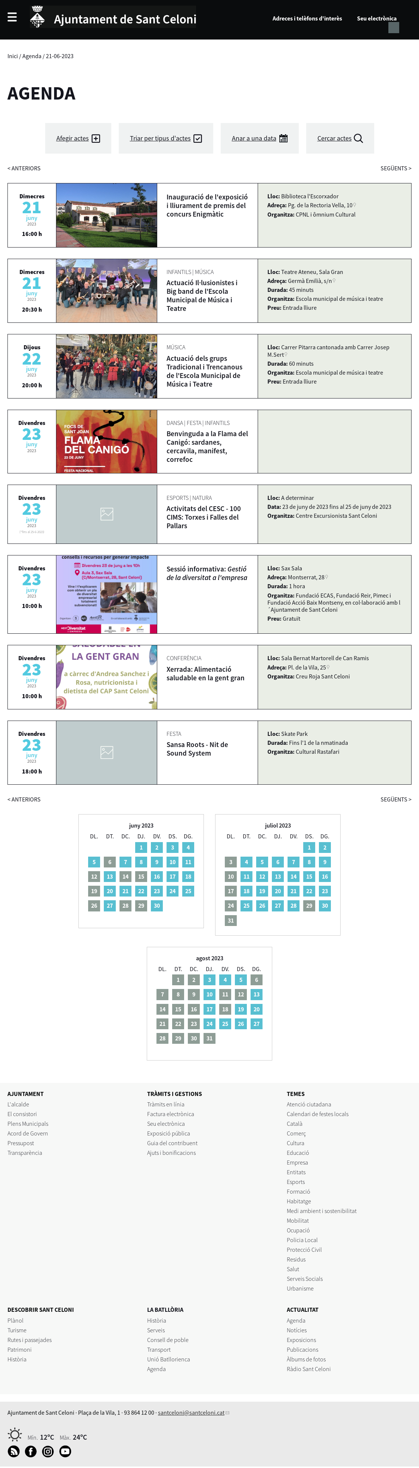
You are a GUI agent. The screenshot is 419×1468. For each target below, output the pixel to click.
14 (294, 876)
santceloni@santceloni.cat (191, 1412)
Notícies (297, 1330)
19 (262, 891)
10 (173, 862)
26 (262, 905)
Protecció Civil (304, 1249)
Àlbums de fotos (306, 1359)
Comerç (296, 1133)
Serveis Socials (305, 1278)
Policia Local (302, 1240)
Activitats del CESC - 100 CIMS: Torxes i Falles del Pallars (204, 517)
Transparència (24, 1152)
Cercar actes (334, 138)
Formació (298, 1191)
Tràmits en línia (165, 1104)
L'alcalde (18, 1104)
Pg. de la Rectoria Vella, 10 (320, 205)
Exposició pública (168, 1133)
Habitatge (299, 1201)
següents (396, 168)
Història (17, 1359)
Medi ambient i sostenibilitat (322, 1211)
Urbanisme (300, 1288)
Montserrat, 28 (306, 577)
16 (157, 876)
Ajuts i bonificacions (171, 1152)
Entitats (296, 1172)
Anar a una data (254, 138)
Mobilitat (298, 1220)
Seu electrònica (377, 18)
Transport (159, 1349)
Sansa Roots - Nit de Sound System (197, 748)
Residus (296, 1259)
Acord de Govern (27, 1133)
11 (188, 862)
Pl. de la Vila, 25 (307, 667)
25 (188, 891)
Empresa (297, 1162)
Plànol (15, 1320)
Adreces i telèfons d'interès (307, 18)
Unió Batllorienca (168, 1359)
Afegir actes (72, 138)
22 (141, 891)
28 (294, 905)
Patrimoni (19, 1349)
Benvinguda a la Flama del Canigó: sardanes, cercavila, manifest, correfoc (207, 446)
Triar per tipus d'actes (160, 138)
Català (294, 1123)
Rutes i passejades (29, 1339)
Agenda (31, 56)
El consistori (22, 1114)
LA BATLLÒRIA (165, 1309)
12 (262, 876)
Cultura (295, 1143)
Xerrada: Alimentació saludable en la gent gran (206, 673)
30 (157, 905)
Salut (293, 1269)
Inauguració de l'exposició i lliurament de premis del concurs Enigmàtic (207, 205)
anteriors (24, 168)
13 (110, 876)
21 (125, 891)
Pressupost (20, 1143)
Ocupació (298, 1230)
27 (110, 905)
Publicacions (302, 1349)
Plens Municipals (27, 1123)
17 (173, 876)
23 (157, 891)
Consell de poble (168, 1339)
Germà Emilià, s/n (310, 280)
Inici (12, 56)
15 (309, 876)
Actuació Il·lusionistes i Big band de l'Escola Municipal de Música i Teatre (202, 295)
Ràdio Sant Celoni (309, 1369)
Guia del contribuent (172, 1143)
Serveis (156, 1330)
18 (188, 876)
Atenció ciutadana (309, 1104)
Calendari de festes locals (317, 1114)
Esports (296, 1181)
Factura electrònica (170, 1114)
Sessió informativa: (207, 573)
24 (173, 891)
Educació (298, 1152)
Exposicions (301, 1339)
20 (110, 891)
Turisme (17, 1330)
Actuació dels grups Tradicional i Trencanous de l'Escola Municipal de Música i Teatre (204, 371)
